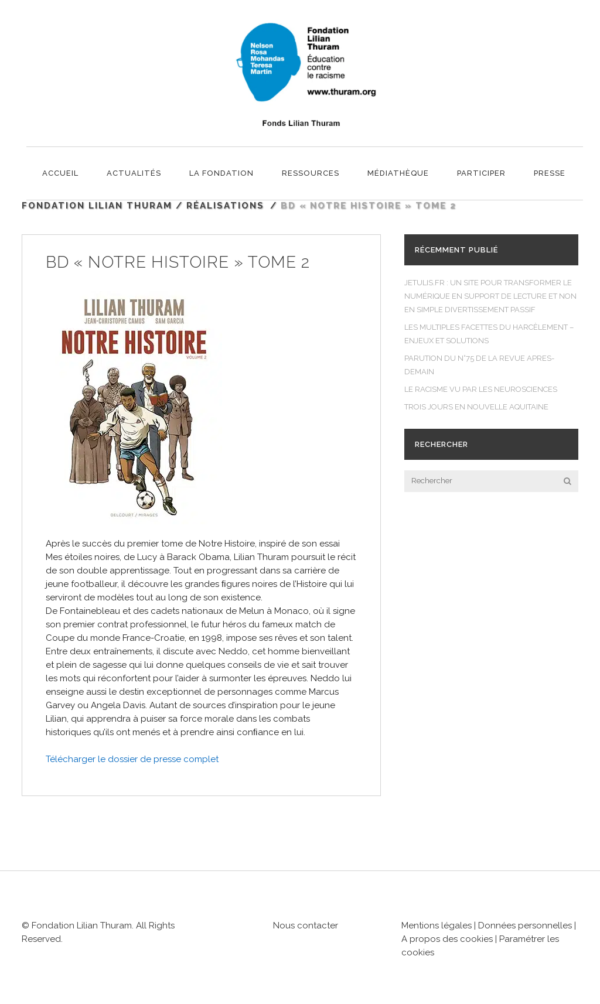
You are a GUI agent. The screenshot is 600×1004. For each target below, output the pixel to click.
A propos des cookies (448, 939)
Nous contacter (305, 925)
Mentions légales (436, 925)
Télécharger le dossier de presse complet (132, 759)
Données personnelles (525, 925)
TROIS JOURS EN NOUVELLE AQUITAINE (476, 406)
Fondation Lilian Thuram (97, 205)
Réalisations (225, 205)
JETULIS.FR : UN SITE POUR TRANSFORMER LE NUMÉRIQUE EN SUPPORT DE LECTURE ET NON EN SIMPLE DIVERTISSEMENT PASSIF (490, 296)
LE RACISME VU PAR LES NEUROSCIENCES (480, 389)
